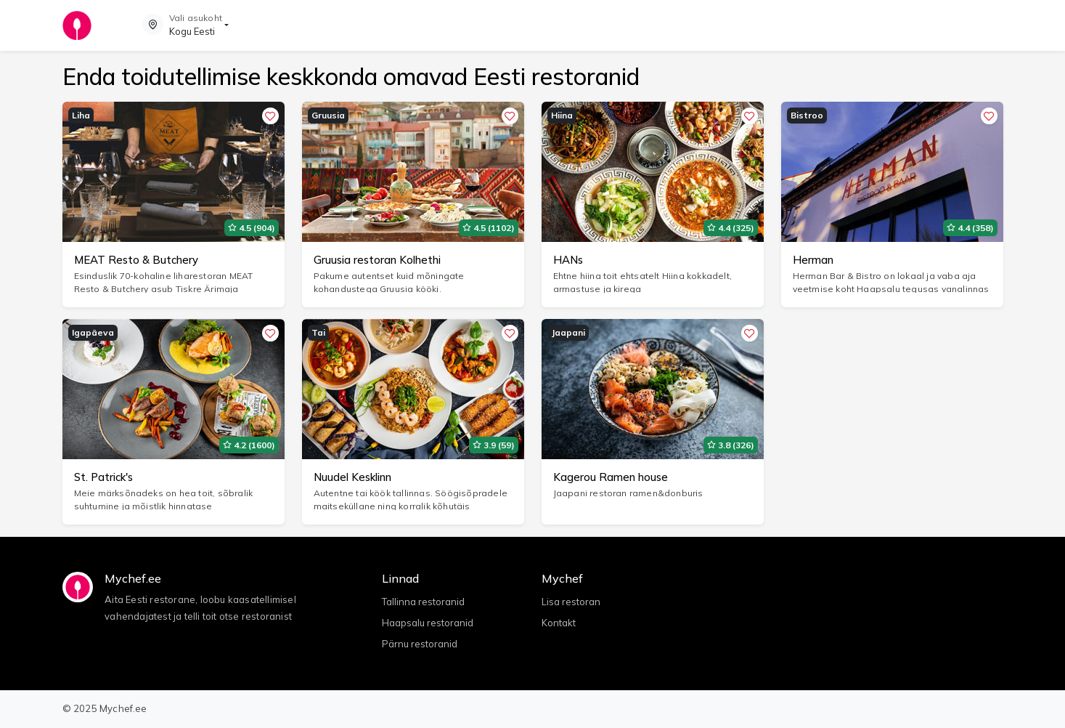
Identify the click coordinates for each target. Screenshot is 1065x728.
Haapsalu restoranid (427, 622)
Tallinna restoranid (423, 601)
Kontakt (559, 622)
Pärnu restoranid (419, 644)
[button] (185, 25)
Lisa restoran (571, 601)
